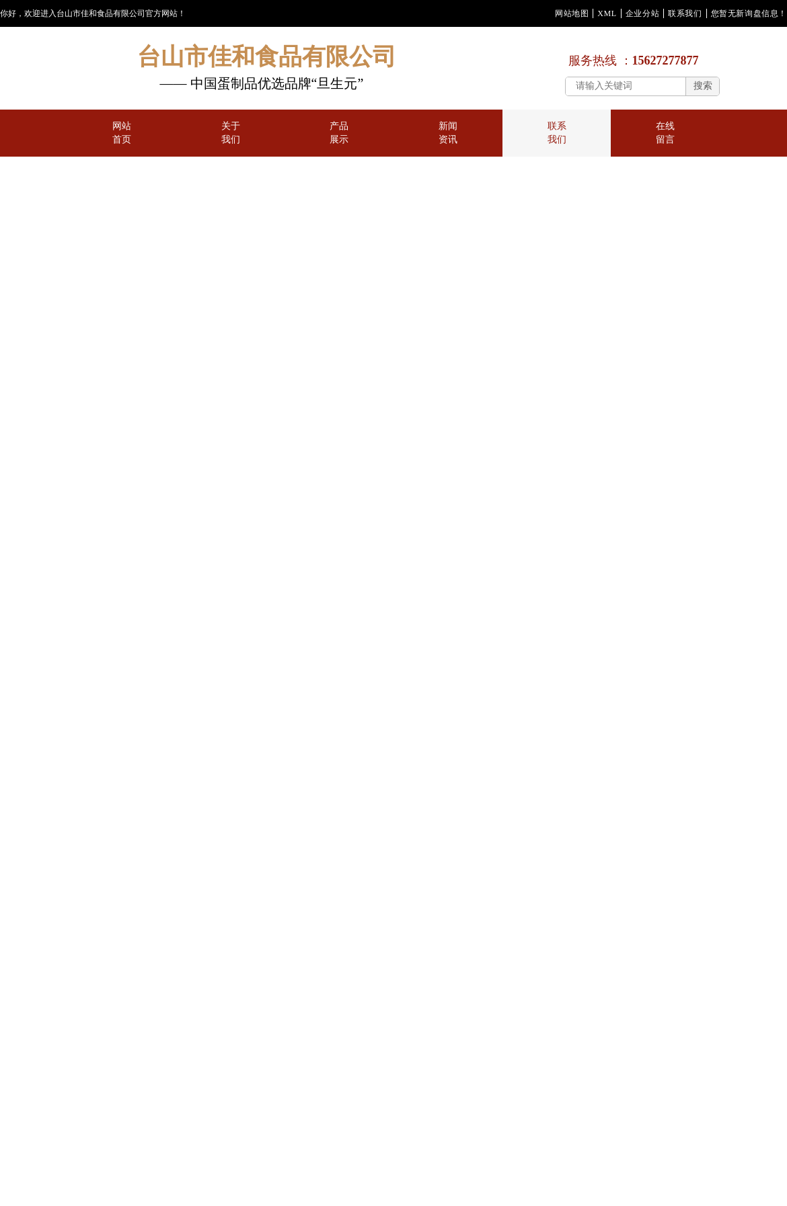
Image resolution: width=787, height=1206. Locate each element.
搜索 (703, 86)
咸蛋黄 (40, 679)
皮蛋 (112, 605)
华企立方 (74, 1007)
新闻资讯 (448, 143)
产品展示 (339, 143)
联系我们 (685, 13)
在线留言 (665, 143)
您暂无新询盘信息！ (749, 13)
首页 (75, 383)
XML (606, 13)
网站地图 (572, 13)
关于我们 (230, 143)
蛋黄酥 (40, 605)
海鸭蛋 (112, 679)
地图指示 (76, 469)
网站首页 (121, 143)
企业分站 (642, 13)
